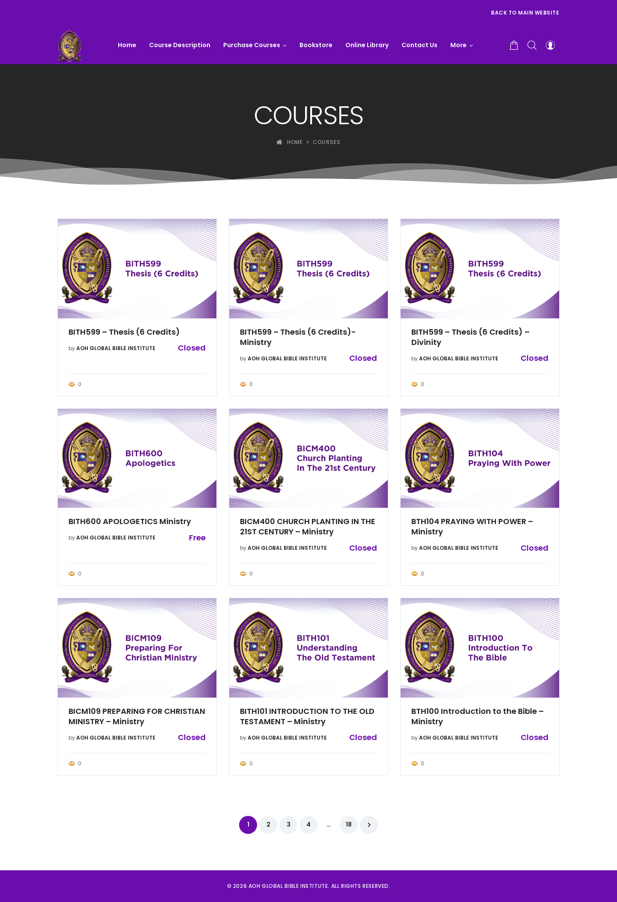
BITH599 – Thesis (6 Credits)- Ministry (298, 337)
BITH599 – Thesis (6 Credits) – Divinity (470, 337)
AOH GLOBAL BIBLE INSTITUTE (116, 348)
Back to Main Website (525, 12)
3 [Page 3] (289, 824)
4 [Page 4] (308, 824)
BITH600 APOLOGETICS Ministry (130, 521)
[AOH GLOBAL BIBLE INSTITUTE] (69, 45)
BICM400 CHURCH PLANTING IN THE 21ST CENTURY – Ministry (307, 526)
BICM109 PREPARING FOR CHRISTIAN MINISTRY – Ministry (137, 716)
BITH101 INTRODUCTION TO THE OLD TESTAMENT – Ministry (307, 716)
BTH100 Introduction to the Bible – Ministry (477, 716)
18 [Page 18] (349, 824)
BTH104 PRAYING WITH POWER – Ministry (472, 526)
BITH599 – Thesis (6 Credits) (124, 332)
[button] (461, 45)
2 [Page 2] (268, 824)
